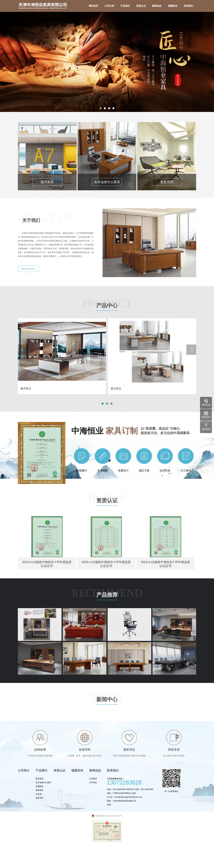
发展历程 (85, 762)
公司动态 (93, 782)
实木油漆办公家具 (43, 782)
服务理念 (129, 762)
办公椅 (38, 794)
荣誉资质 (174, 762)
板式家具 (39, 779)
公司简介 (24, 770)
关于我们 (31, 232)
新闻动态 (95, 770)
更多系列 (39, 798)
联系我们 (113, 770)
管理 (109, 805)
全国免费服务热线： (133, 781)
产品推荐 (107, 608)
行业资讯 (93, 779)
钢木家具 (39, 790)
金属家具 (39, 786)
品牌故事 (40, 762)
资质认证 (107, 513)
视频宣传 (77, 770)
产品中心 (107, 318)
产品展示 (42, 770)
